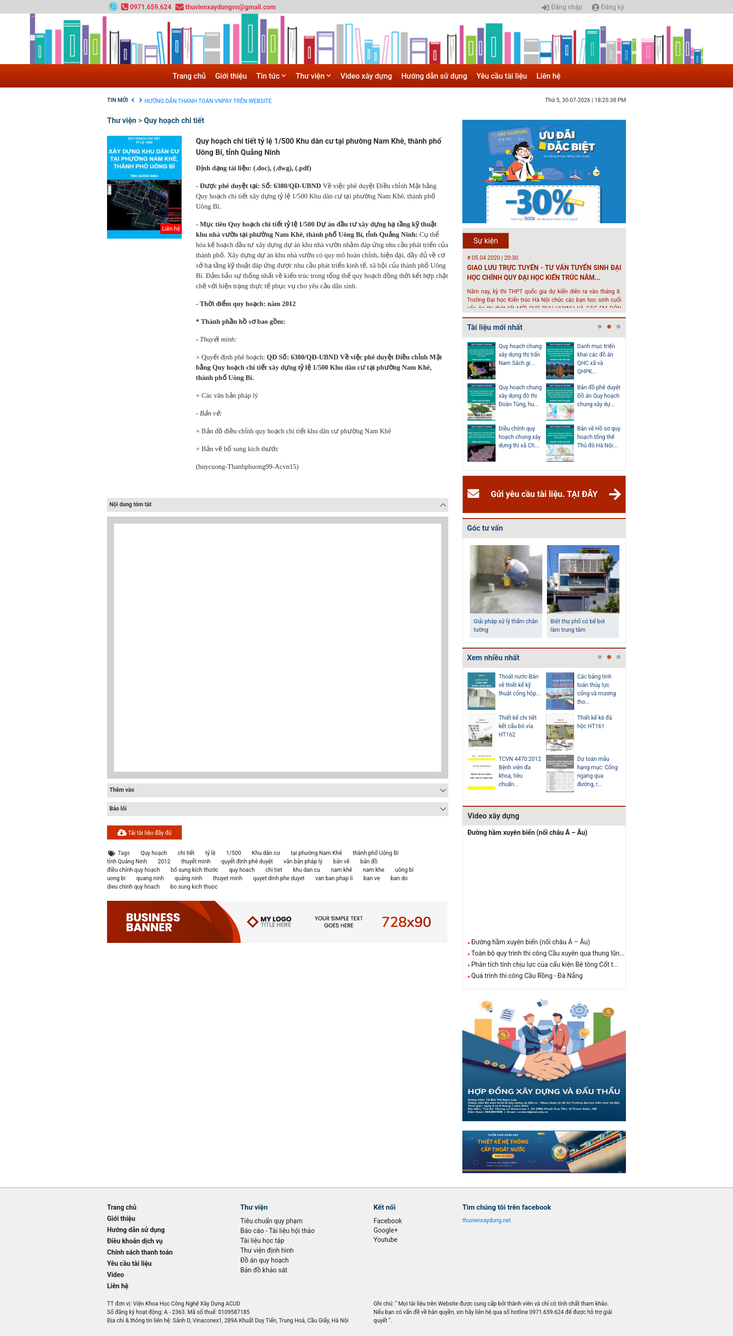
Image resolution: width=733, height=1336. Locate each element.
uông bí (404, 870)
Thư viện (313, 76)
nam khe (373, 870)
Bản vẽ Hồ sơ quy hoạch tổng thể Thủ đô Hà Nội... (598, 437)
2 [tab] (609, 327)
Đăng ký (608, 7)
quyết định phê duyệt (247, 861)
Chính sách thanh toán (139, 1252)
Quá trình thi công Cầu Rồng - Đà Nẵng (526, 975)
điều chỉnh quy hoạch (133, 870)
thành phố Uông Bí (376, 853)
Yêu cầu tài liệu (501, 76)
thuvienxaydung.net (486, 1220)
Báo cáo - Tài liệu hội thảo (277, 1230)
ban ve (372, 878)
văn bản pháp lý (303, 861)
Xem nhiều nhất (493, 657)
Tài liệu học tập (262, 1240)
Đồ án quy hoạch (264, 1260)
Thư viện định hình (267, 1250)
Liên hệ (548, 76)
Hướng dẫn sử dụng (434, 76)
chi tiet (274, 870)
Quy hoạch (154, 853)
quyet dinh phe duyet (278, 878)
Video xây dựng (366, 76)
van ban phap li (333, 878)
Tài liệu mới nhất (495, 327)
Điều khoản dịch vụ (168, 100)
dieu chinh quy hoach (133, 886)
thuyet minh (228, 878)
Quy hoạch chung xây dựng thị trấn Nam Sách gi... (520, 354)
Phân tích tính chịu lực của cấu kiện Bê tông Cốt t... (544, 964)
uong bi (116, 878)
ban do (399, 878)
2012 (164, 861)
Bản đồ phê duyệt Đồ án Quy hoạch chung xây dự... (599, 396)
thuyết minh (196, 861)
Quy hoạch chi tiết (174, 120)
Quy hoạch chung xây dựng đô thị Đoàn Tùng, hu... (520, 396)
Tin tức (271, 76)
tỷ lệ (210, 853)
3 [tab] (618, 327)
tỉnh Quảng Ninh (127, 861)
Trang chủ (189, 76)
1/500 (233, 853)
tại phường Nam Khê (316, 853)
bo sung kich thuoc (194, 886)
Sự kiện (486, 240)
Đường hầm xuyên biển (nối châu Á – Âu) (527, 832)
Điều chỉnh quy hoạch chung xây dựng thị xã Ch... (520, 437)
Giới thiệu (231, 76)
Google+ (386, 1230)
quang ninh (150, 878)
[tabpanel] (506, 404)
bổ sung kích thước (194, 870)
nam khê (341, 870)
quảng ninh (188, 878)
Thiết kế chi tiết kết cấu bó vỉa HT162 (518, 726)
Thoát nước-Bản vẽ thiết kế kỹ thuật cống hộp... (520, 685)
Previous (460, 404)
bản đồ (369, 861)
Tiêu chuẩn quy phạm (271, 1221)
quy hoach (242, 870)
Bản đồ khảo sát (263, 1270)
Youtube (385, 1239)
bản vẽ (341, 861)
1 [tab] (599, 327)
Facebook (388, 1221)
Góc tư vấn (485, 528)
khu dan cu (306, 870)
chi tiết (186, 853)
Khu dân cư (266, 853)
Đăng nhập (562, 7)
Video (115, 1274)
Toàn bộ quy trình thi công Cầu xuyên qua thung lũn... (548, 953)
